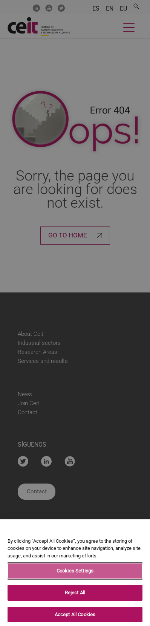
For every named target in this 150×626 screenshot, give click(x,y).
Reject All (75, 594)
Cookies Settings (75, 573)
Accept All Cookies (75, 616)
